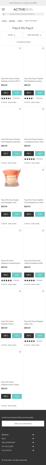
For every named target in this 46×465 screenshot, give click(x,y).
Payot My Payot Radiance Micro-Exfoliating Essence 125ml (8, 322)
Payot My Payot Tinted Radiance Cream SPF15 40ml (10, 79)
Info (6, 92)
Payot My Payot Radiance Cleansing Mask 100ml (11, 261)
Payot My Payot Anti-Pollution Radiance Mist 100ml (33, 261)
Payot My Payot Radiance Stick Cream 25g (10, 383)
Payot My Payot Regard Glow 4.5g (33, 322)
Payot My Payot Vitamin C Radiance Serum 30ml (34, 140)
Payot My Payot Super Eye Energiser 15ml (10, 201)
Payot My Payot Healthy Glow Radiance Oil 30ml (34, 201)
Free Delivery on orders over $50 (23, 3)
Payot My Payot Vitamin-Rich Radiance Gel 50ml (10, 140)
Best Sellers (33, 35)
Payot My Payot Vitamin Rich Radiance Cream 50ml (33, 79)
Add (17, 92)
